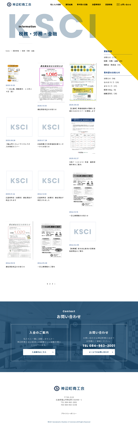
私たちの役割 (55, 4)
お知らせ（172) (110, 57)
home (8, 51)
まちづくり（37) (110, 86)
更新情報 (108, 4)
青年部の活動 (82, 4)
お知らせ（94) (109, 78)
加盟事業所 (96, 4)
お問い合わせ (124, 4)
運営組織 (69, 4)
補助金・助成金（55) (112, 64)
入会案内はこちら (39, 352)
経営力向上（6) (110, 89)
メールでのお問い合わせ (99, 352)
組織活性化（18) (110, 93)
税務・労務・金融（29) (113, 61)
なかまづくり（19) (111, 82)
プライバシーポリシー (69, 413)
